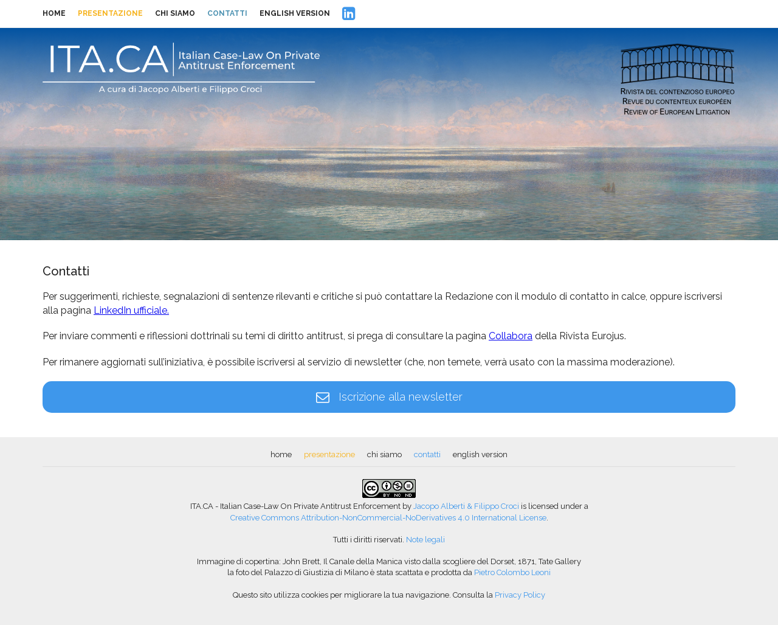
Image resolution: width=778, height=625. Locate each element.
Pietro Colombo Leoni (512, 572)
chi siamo (175, 13)
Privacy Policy (520, 594)
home (54, 13)
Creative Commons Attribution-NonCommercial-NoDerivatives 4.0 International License (388, 517)
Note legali (425, 539)
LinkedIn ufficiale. (131, 310)
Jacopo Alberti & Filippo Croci (466, 506)
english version (295, 13)
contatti (227, 13)
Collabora (510, 336)
